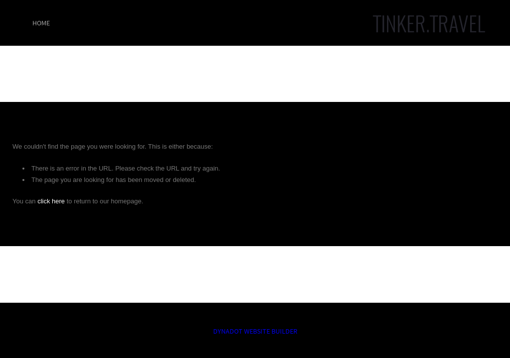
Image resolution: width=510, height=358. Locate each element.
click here (51, 201)
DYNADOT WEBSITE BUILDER (255, 331)
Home (41, 22)
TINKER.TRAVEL (429, 22)
